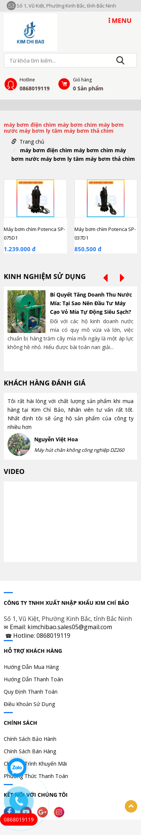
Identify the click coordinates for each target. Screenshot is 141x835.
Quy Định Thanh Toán (31, 691)
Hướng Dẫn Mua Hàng (31, 666)
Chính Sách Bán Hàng (30, 751)
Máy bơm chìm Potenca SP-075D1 (34, 233)
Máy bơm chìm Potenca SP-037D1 (105, 233)
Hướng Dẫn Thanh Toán (33, 679)
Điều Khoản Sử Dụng (29, 704)
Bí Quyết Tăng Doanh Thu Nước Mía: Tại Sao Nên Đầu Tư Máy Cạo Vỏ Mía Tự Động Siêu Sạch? (91, 303)
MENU (120, 20)
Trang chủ (32, 141)
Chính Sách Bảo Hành (30, 738)
